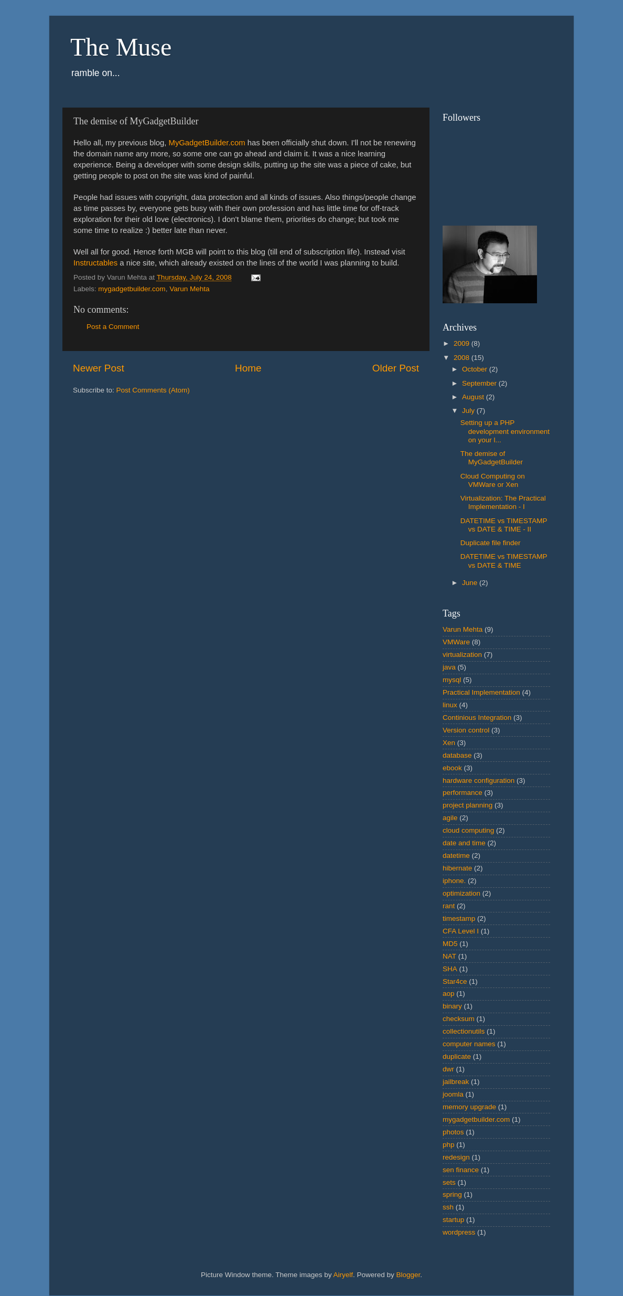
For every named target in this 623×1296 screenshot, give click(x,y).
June (470, 583)
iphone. (454, 881)
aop (449, 993)
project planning (467, 805)
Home (248, 368)
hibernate (457, 868)
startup (453, 1220)
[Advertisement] (104, 474)
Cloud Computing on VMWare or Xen (492, 480)
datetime (456, 855)
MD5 (450, 944)
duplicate (457, 1056)
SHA (450, 969)
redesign (456, 1157)
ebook (452, 768)
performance (462, 792)
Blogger (408, 1275)
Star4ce (455, 981)
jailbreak (456, 1082)
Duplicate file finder (490, 543)
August (474, 397)
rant (449, 906)
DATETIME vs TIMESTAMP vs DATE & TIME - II (503, 525)
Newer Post (98, 368)
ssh (448, 1207)
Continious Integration (477, 717)
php (449, 1145)
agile (450, 818)
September (480, 383)
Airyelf (343, 1275)
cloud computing (468, 830)
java (449, 667)
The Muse (120, 47)
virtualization (462, 654)
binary (452, 1006)
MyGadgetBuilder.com (207, 143)
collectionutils (464, 1031)
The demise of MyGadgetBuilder (491, 458)
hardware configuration (478, 780)
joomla (453, 1094)
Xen (449, 743)
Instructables (95, 263)
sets (449, 1182)
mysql (452, 680)
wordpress (459, 1232)
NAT (449, 956)
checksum (459, 1019)
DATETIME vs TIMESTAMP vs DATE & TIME (503, 561)
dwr (448, 1069)
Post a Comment (113, 327)
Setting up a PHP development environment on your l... (505, 431)
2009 (462, 343)
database (457, 755)
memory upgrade (469, 1107)
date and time (464, 843)
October (475, 369)
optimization (461, 893)
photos (453, 1132)
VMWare (456, 642)
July (469, 411)
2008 (462, 358)
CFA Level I (461, 931)
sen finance (461, 1170)
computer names (469, 1044)
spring (452, 1194)
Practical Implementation (481, 692)
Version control (466, 730)
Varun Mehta (189, 289)
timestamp (459, 918)
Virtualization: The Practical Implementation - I (503, 502)
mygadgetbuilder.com (131, 289)
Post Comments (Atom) (153, 390)
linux (450, 705)
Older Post (395, 368)
